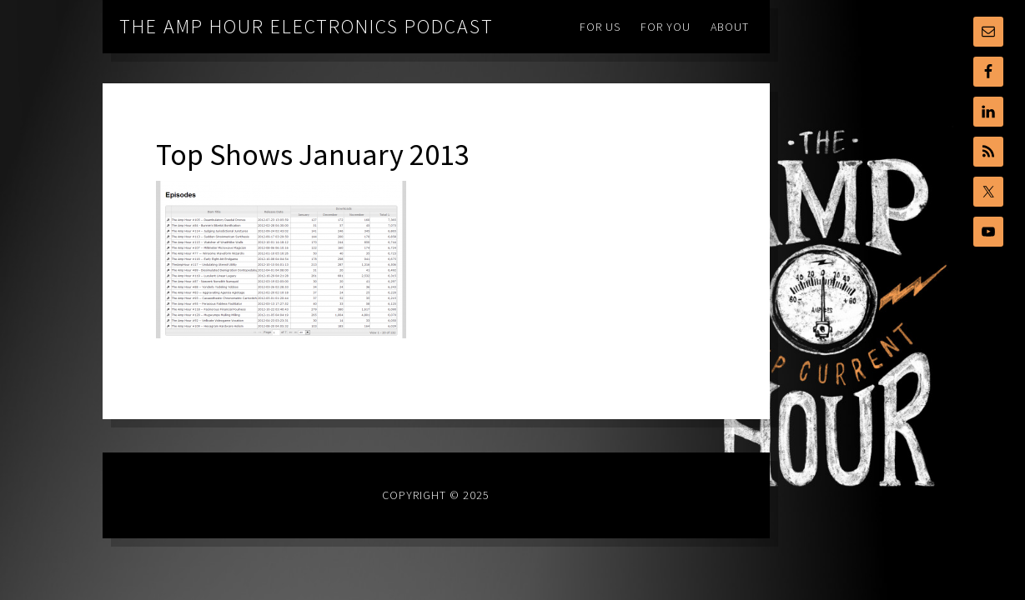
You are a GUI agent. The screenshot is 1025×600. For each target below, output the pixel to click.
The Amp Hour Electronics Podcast (306, 26)
